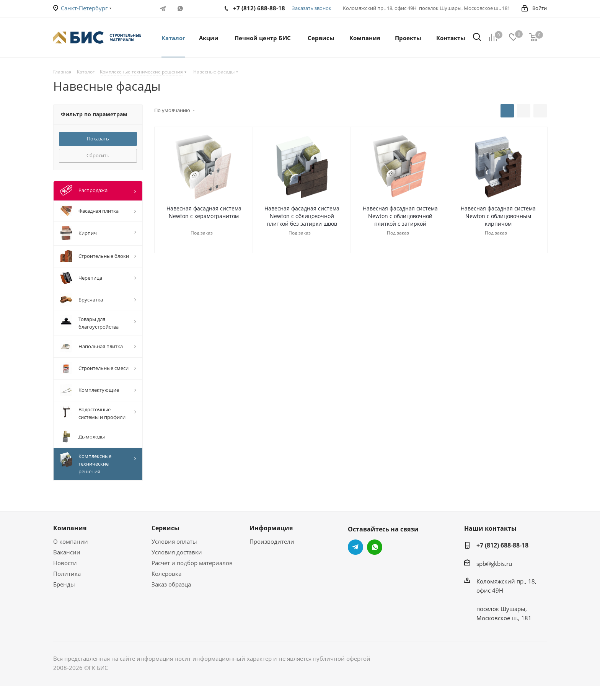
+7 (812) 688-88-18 (502, 545)
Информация (271, 528)
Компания (69, 528)
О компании (70, 541)
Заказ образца (171, 584)
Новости (65, 563)
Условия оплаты (174, 541)
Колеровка (166, 573)
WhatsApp (180, 8)
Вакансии (66, 552)
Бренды (64, 584)
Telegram (162, 8)
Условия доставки (177, 552)
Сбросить (97, 155)
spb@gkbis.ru (494, 563)
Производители (271, 541)
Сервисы (165, 528)
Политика (67, 573)
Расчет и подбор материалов (192, 563)
